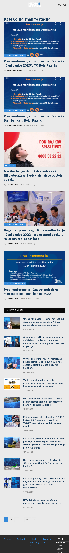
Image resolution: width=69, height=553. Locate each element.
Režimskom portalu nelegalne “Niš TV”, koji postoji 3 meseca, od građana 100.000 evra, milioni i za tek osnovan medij (43, 422)
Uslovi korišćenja (34, 542)
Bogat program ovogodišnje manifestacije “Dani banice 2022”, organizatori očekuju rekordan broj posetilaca (34, 234)
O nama (7, 539)
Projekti (21, 539)
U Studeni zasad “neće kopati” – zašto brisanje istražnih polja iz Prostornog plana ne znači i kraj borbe (42, 402)
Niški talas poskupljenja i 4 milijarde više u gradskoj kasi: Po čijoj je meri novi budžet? (43, 463)
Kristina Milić (12, 185)
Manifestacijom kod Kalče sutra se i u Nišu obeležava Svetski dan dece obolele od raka (33, 175)
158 (28, 520)
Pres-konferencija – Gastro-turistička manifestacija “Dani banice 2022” (31, 292)
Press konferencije (15, 55)
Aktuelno (10, 165)
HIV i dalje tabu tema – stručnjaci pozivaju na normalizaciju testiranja (42, 501)
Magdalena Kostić (14, 70)
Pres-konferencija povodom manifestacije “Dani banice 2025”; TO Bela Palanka (34, 63)
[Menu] (5, 5)
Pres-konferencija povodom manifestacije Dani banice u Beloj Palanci (34, 118)
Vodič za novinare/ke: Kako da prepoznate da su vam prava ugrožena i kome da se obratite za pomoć (43, 383)
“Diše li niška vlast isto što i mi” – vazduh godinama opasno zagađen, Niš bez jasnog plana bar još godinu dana (44, 322)
